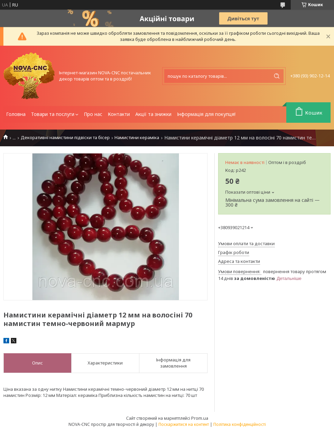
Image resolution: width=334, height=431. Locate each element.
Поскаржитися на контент (183, 424)
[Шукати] (277, 76)
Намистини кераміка (137, 137)
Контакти (119, 114)
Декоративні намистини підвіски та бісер (65, 137)
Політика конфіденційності (239, 424)
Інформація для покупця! (206, 114)
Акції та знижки (153, 114)
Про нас (93, 114)
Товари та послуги (52, 114)
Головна (16, 114)
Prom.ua (199, 418)
